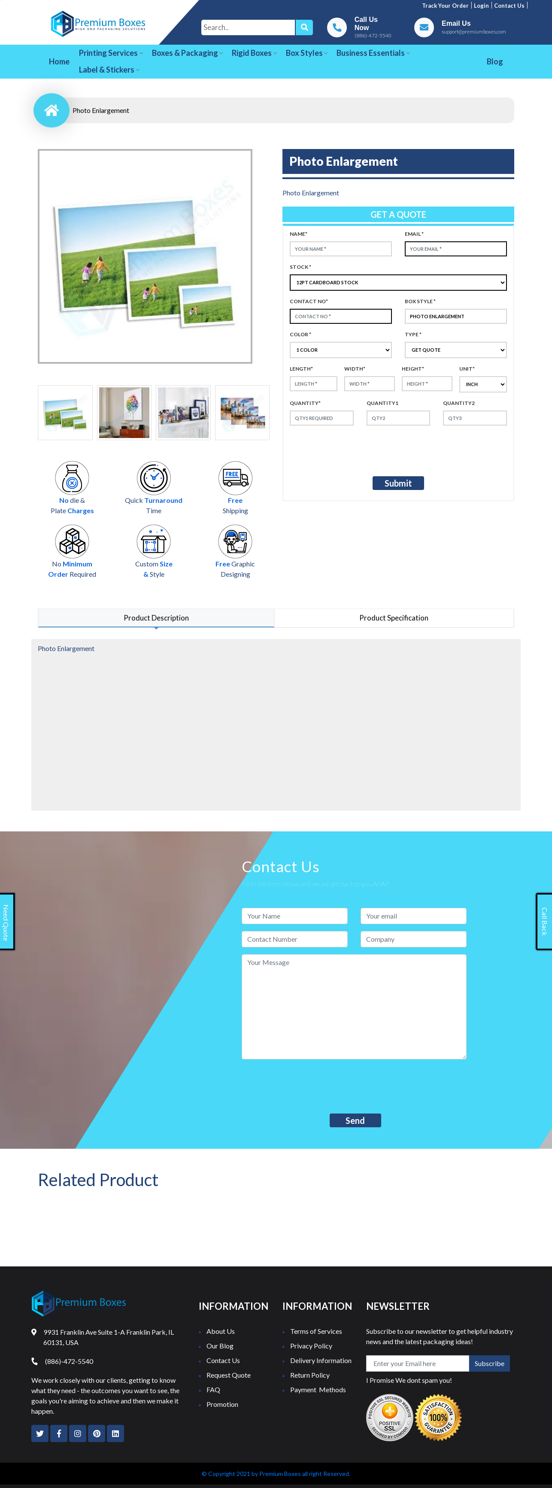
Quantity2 (459, 403)
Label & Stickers (109, 69)
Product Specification (393, 617)
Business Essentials (373, 53)
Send (355, 1120)
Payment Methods (318, 1389)
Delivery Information (321, 1360)
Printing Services (111, 53)
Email (414, 234)
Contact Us (223, 1360)
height (413, 368)
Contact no (309, 301)
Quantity (305, 403)
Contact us (509, 5)
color (300, 334)
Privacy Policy (311, 1346)
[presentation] (361, 449)
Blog (495, 61)
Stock (300, 267)
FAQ (213, 1389)
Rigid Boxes (254, 53)
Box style (420, 301)
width (354, 368)
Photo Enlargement (101, 110)
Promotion (222, 1404)
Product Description (156, 617)
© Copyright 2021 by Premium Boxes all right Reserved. (276, 1473)
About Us (220, 1331)
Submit (398, 483)
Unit (467, 368)
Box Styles (307, 53)
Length (301, 368)
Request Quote (228, 1375)
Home (59, 61)
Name (298, 234)
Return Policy (310, 1375)
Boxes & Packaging (187, 53)
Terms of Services (316, 1331)
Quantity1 (382, 403)
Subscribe (489, 1363)
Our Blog (220, 1346)
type (413, 334)
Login (481, 5)
